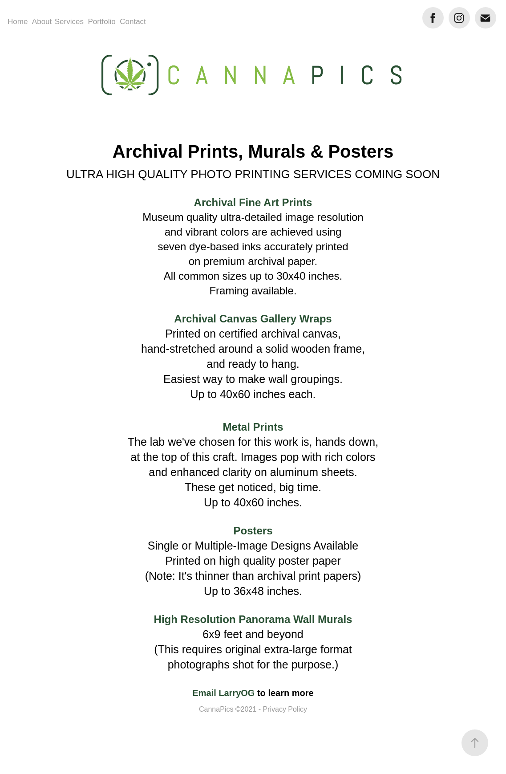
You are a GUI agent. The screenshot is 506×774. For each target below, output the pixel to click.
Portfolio (101, 21)
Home (18, 21)
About (42, 21)
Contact (133, 21)
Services (69, 21)
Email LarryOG (223, 693)
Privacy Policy (285, 709)
